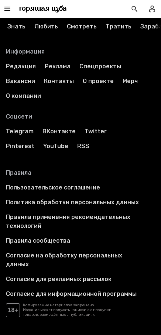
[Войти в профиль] (152, 9)
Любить (46, 26)
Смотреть (82, 26)
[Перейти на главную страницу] (43, 9)
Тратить (118, 26)
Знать (16, 26)
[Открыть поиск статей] (134, 8)
